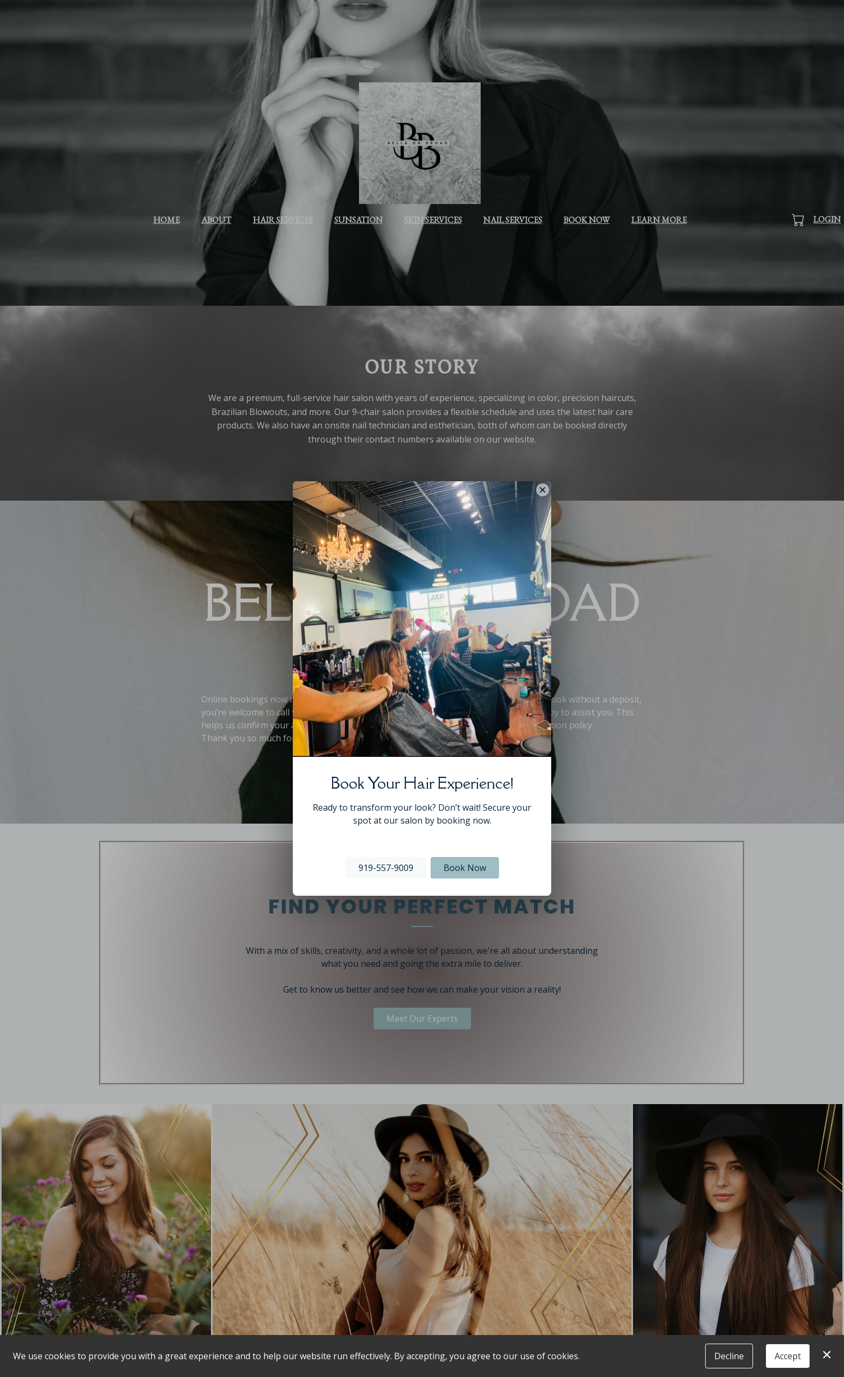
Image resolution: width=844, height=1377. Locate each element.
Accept (788, 1356)
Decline (729, 1356)
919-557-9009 (385, 868)
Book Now (465, 868)
